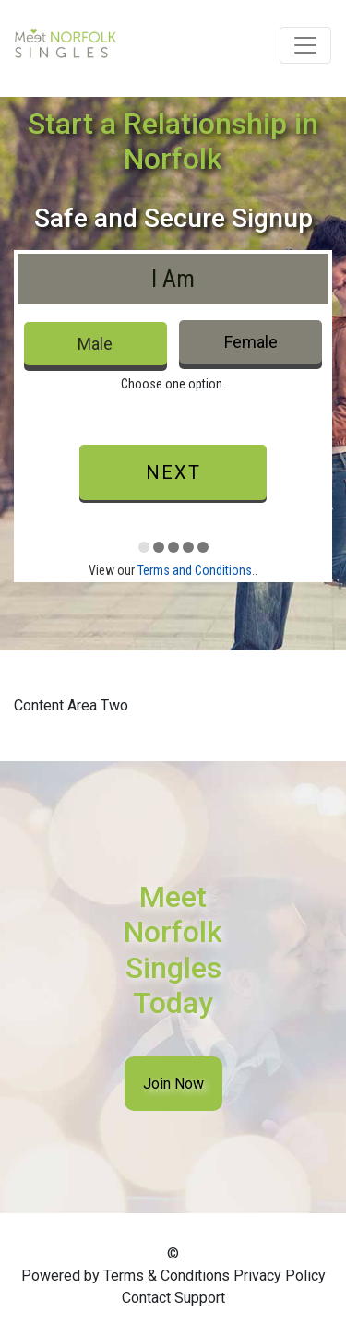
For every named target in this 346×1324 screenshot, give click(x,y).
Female (251, 342)
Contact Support (173, 1297)
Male (95, 343)
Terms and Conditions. (196, 570)
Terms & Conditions (166, 1275)
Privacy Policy (279, 1275)
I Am (173, 278)
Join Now (173, 1083)
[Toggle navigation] (305, 45)
